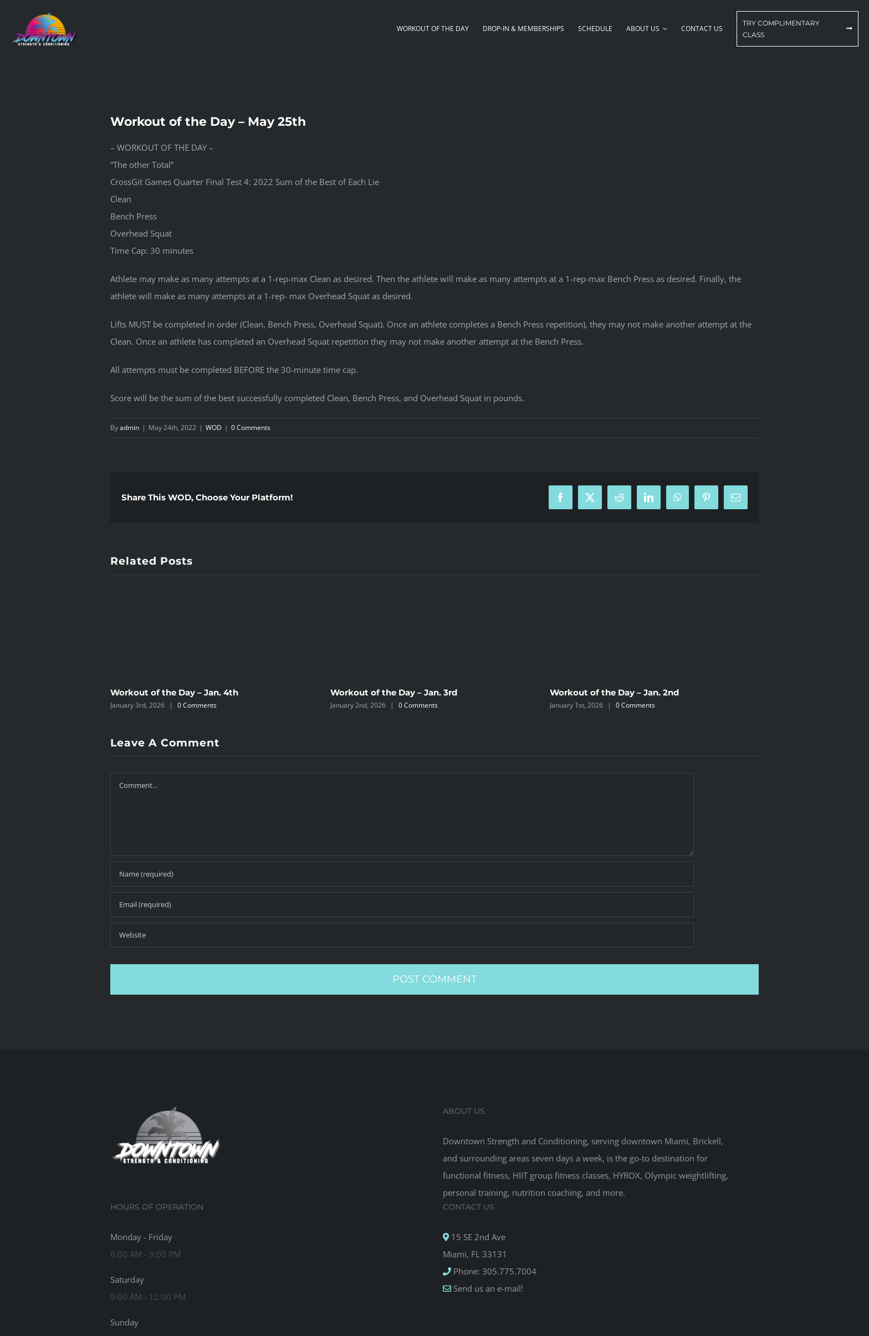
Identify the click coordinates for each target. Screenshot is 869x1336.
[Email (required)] (402, 904)
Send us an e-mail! (487, 1288)
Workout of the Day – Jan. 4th (174, 692)
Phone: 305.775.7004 (493, 1271)
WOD (214, 427)
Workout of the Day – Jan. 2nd (614, 692)
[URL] (402, 935)
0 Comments (250, 427)
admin (129, 427)
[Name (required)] (402, 874)
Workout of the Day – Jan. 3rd (393, 692)
